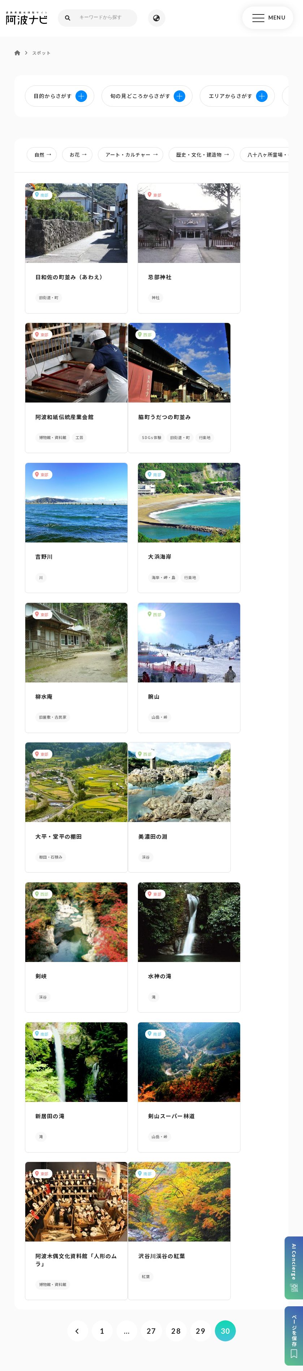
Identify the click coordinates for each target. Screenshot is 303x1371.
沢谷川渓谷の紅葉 (56, 972)
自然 (45, 155)
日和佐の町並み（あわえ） (62, 279)
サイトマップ (90, 1311)
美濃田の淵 (47, 696)
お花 (80, 155)
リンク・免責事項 (186, 1311)
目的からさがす (151, 1118)
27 (151, 1035)
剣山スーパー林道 (144, 830)
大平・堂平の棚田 (231, 562)
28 (177, 1035)
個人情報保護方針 (135, 1311)
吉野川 (129, 417)
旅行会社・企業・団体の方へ (250, 1311)
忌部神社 (132, 275)
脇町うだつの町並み (59, 417)
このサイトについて (41, 1311)
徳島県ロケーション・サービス (146, 1321)
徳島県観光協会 (81, 1321)
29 (202, 1035)
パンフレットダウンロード (50, 1228)
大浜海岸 (220, 417)
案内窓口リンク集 (151, 1228)
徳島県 (199, 1321)
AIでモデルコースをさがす (50, 1118)
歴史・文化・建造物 (204, 155)
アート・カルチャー (133, 155)
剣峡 (126, 696)
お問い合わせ (231, 1321)
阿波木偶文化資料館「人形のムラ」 (234, 834)
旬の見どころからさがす (252, 1118)
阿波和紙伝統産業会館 (237, 275)
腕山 (126, 562)
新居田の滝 (47, 830)
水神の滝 (220, 696)
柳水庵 (42, 562)
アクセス (253, 1228)
